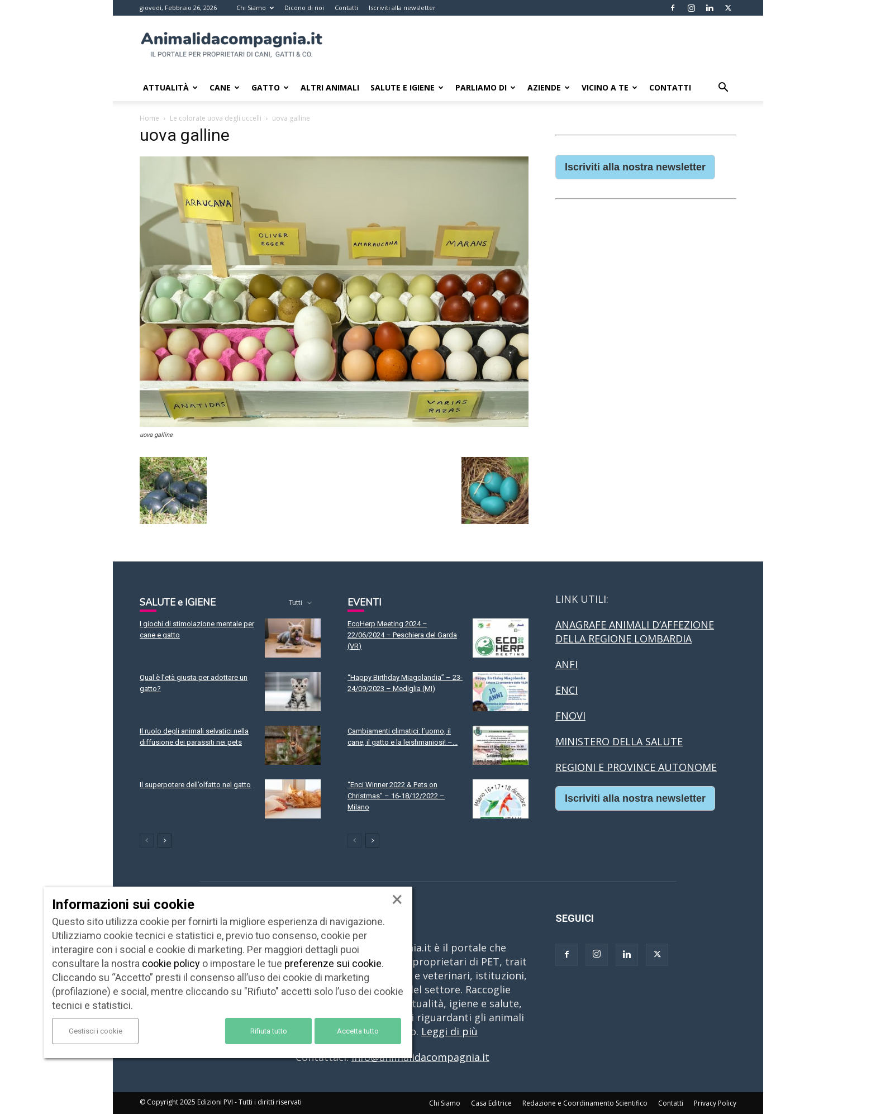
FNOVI (570, 715)
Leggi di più (449, 1031)
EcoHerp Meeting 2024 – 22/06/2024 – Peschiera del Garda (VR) (402, 635)
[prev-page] (147, 841)
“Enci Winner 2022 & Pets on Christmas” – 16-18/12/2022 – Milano (396, 795)
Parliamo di (485, 87)
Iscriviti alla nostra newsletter (635, 167)
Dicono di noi (304, 7)
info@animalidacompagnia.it (420, 1057)
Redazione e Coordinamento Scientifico (585, 1103)
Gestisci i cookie (95, 1031)
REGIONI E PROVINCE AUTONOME (636, 767)
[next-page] (165, 841)
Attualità (170, 87)
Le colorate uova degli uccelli (215, 118)
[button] (723, 87)
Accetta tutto (358, 1031)
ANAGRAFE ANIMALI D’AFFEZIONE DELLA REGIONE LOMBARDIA (634, 631)
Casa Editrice (491, 1103)
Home (149, 118)
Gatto (270, 87)
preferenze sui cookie (333, 963)
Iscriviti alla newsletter (402, 7)
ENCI (566, 690)
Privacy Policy (715, 1103)
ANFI (566, 664)
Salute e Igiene (407, 87)
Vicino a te (609, 87)
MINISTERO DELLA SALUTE (619, 741)
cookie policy (171, 963)
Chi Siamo (255, 7)
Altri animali (330, 87)
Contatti (346, 7)
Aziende (548, 87)
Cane (225, 87)
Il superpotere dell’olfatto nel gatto (195, 784)
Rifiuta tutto (268, 1031)
